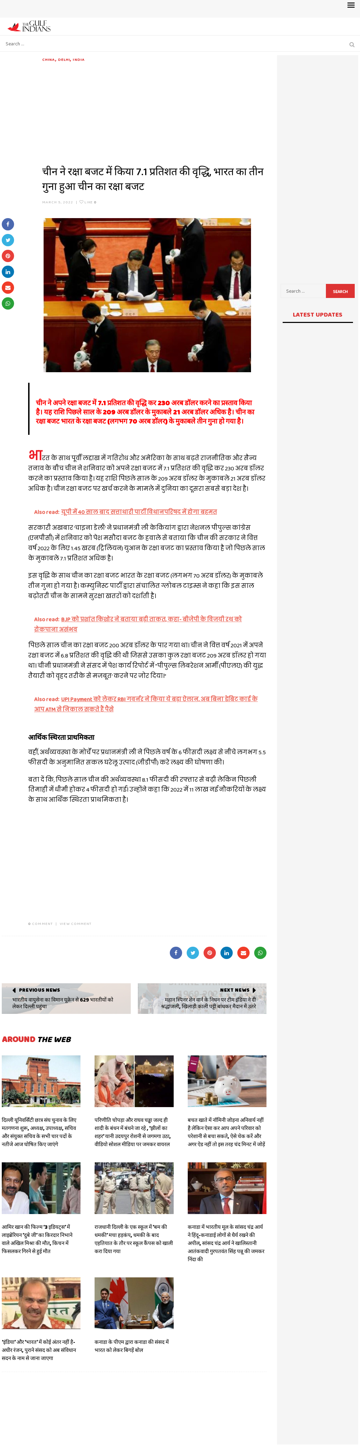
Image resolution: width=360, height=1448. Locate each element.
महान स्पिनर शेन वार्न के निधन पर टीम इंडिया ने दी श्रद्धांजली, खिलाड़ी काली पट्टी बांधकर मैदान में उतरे (208, 1003)
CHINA (48, 59)
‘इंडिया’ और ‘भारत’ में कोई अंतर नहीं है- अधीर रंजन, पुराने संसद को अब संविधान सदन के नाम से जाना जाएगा (39, 1350)
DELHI (64, 59)
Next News (234, 989)
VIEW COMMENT (75, 923)
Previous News (39, 989)
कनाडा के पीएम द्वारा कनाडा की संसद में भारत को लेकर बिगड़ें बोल (132, 1346)
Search (340, 291)
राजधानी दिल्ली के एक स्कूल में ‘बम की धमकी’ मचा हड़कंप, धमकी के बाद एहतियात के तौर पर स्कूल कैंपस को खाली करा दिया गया (134, 1239)
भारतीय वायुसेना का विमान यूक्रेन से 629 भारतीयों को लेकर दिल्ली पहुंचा (62, 1003)
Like (88, 202)
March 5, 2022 (57, 202)
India (79, 59)
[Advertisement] (154, 112)
